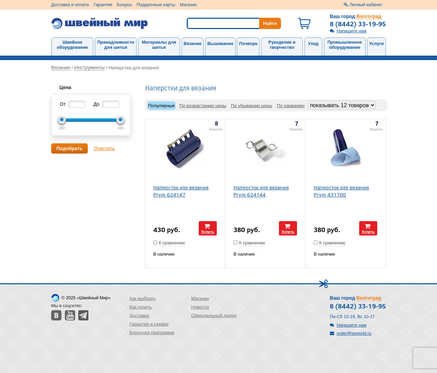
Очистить (104, 148)
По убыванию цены (251, 105)
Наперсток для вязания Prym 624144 (261, 191)
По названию (291, 105)
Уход (313, 43)
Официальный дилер (214, 315)
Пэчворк (248, 43)
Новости (200, 307)
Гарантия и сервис (149, 324)
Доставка (139, 315)
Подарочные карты (156, 4)
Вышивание (220, 43)
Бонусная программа (151, 332)
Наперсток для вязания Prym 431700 (341, 191)
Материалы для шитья (159, 45)
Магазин (188, 4)
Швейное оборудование (72, 45)
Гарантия (103, 4)
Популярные (161, 105)
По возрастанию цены (203, 105)
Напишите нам (351, 30)
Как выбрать (142, 298)
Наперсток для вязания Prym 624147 (181, 191)
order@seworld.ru (354, 333)
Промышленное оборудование (344, 45)
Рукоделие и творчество (281, 45)
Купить (207, 231)
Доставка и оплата (70, 4)
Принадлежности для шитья (115, 45)
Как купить (140, 307)
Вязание (193, 43)
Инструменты (89, 67)
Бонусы (124, 4)
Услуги (376, 43)
